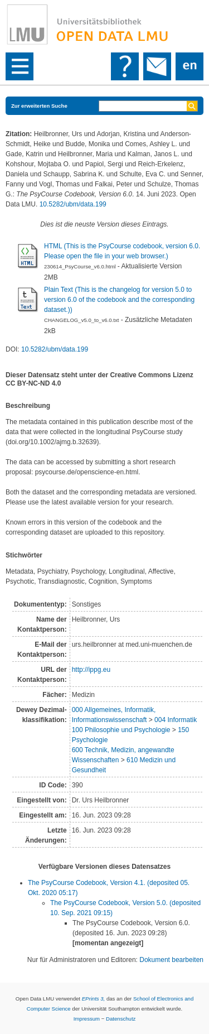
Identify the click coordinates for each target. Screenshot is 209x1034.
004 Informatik (175, 720)
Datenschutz (120, 1019)
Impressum (87, 1019)
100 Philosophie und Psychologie (121, 730)
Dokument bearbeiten (171, 960)
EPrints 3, (93, 998)
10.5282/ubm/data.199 (73, 204)
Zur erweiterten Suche (39, 106)
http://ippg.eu (91, 670)
